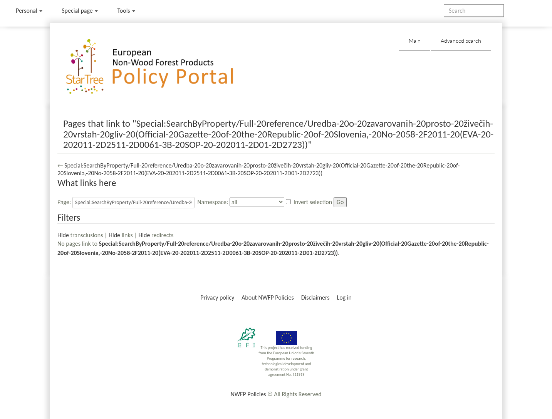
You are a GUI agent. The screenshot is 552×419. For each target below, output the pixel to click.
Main (415, 40)
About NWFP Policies (268, 297)
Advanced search (461, 40)
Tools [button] (126, 10)
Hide (63, 235)
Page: (64, 202)
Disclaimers (315, 297)
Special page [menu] (80, 10)
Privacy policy (217, 297)
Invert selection (313, 202)
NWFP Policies (248, 394)
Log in (344, 297)
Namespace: (212, 202)
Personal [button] (29, 10)
